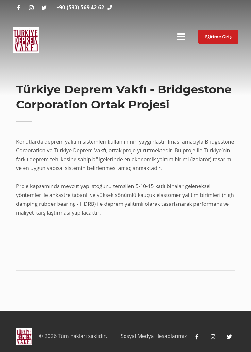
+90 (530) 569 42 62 (80, 7)
